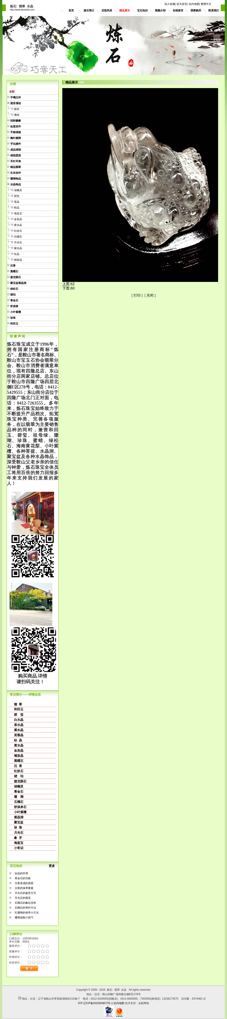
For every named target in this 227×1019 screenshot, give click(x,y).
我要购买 (196, 10)
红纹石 (14, 230)
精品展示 (124, 10)
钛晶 (13, 253)
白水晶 (18, 719)
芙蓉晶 (18, 735)
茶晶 (13, 201)
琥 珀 (18, 776)
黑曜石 (18, 761)
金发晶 (14, 219)
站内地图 (194, 4)
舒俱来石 (20, 807)
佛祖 (13, 114)
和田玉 (18, 709)
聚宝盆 (18, 822)
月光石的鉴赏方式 (25, 893)
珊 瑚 (18, 796)
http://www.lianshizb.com (22, 9)
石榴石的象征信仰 (25, 902)
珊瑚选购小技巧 (24, 917)
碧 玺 (18, 714)
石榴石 (14, 236)
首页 (71, 10)
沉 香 (18, 766)
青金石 (18, 791)
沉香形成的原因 (24, 883)
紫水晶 (14, 248)
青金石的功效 (23, 878)
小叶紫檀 (20, 812)
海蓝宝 (14, 213)
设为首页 (181, 4)
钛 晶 (18, 740)
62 (73, 284)
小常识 (18, 848)
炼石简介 (89, 10)
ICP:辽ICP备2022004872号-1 (95, 1003)
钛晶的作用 (21, 873)
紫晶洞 (18, 817)
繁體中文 (206, 4)
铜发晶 (14, 259)
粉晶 (13, 207)
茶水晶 (18, 725)
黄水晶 (14, 224)
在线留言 (178, 10)
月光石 (14, 242)
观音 (13, 108)
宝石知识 (142, 10)
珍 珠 (18, 827)
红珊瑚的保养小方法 (27, 912)
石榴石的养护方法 (25, 907)
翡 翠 (18, 704)
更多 (54, 866)
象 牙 (18, 837)
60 (73, 288)
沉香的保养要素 (24, 888)
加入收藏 (169, 4)
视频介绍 (160, 10)
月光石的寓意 (23, 897)
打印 (137, 295)
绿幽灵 (14, 190)
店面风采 (106, 10)
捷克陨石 (20, 781)
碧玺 (13, 195)
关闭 (150, 295)
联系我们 (213, 10)
